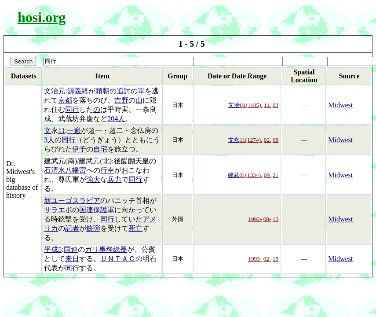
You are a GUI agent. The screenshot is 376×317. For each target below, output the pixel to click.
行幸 (107, 170)
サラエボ (58, 210)
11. (267, 105)
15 (275, 258)
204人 (116, 118)
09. (267, 175)
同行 (72, 109)
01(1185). (251, 105)
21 (275, 175)
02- (267, 258)
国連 (71, 249)
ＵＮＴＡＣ (117, 258)
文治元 (54, 91)
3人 (49, 140)
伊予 (79, 149)
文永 (234, 139)
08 (275, 139)
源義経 (77, 91)
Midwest (340, 105)
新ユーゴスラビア (72, 200)
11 (61, 130)
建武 (233, 175)
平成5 (53, 249)
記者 (72, 228)
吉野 (121, 100)
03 (275, 105)
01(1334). (250, 175)
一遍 (74, 130)
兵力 (114, 179)
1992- (255, 219)
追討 (124, 91)
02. (267, 139)
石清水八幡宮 (65, 170)
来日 (72, 258)
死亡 (135, 228)
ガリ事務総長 (106, 249)
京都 (65, 100)
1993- (255, 258)
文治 (234, 105)
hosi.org (42, 17)
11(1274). (251, 139)
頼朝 (102, 91)
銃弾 (93, 228)
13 (275, 219)
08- (267, 219)
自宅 (100, 149)
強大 (93, 179)
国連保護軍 (96, 210)
